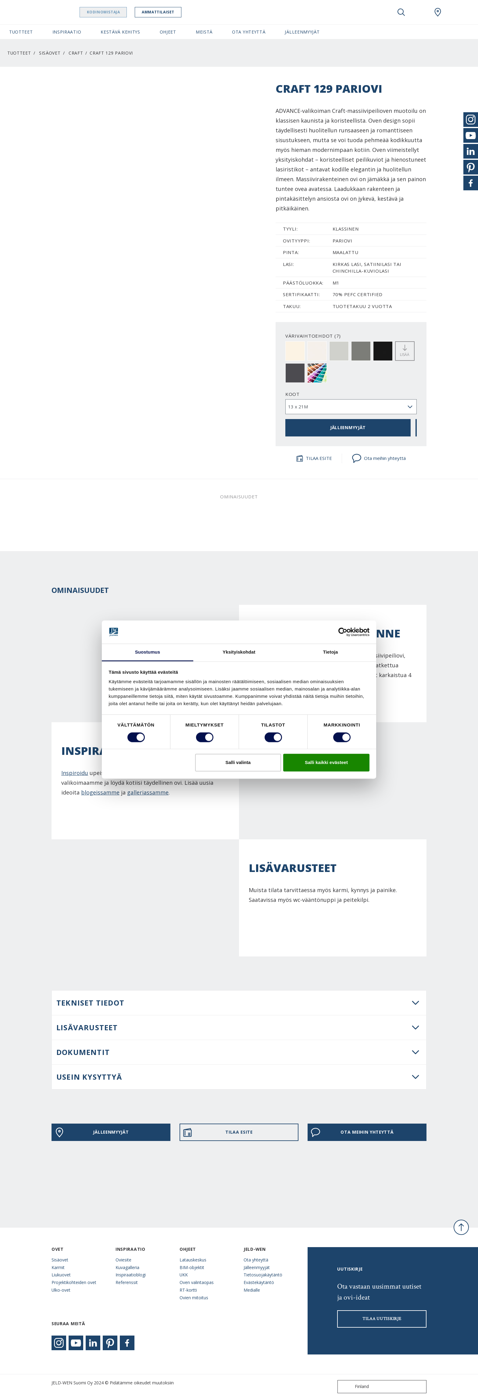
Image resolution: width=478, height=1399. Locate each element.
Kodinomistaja (115, 12)
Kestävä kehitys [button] (120, 32)
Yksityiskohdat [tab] (239, 652)
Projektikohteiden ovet (74, 1282)
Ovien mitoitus (194, 1297)
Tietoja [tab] (330, 652)
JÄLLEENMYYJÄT (348, 427)
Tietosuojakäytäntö (263, 1275)
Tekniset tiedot (90, 1003)
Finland (354, 1386)
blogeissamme (100, 792)
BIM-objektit (192, 1267)
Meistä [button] (204, 32)
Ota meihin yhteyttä (379, 458)
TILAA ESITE (314, 458)
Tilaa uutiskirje (381, 1319)
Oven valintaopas (197, 1282)
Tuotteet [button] (21, 32)
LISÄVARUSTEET (87, 1027)
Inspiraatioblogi (131, 1275)
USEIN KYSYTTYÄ (89, 1077)
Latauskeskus (193, 1260)
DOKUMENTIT (83, 1052)
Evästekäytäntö (259, 1282)
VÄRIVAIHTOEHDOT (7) (313, 336)
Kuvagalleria (127, 1267)
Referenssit (127, 1282)
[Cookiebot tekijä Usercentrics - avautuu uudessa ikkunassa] (342, 632)
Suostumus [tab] (147, 652)
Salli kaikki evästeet (326, 762)
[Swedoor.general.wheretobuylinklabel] (438, 12)
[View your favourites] (419, 12)
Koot (292, 394)
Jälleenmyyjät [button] (302, 32)
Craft (76, 53)
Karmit (58, 1267)
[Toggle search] (401, 12)
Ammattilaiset (170, 12)
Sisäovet (50, 53)
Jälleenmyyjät (257, 1267)
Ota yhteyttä (256, 1260)
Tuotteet (19, 53)
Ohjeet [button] (168, 32)
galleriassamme (148, 792)
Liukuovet (61, 1275)
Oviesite (123, 1260)
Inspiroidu (74, 773)
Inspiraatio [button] (66, 32)
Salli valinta (238, 762)
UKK (184, 1275)
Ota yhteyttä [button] (248, 32)
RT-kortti (188, 1290)
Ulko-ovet (61, 1290)
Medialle (252, 1290)
